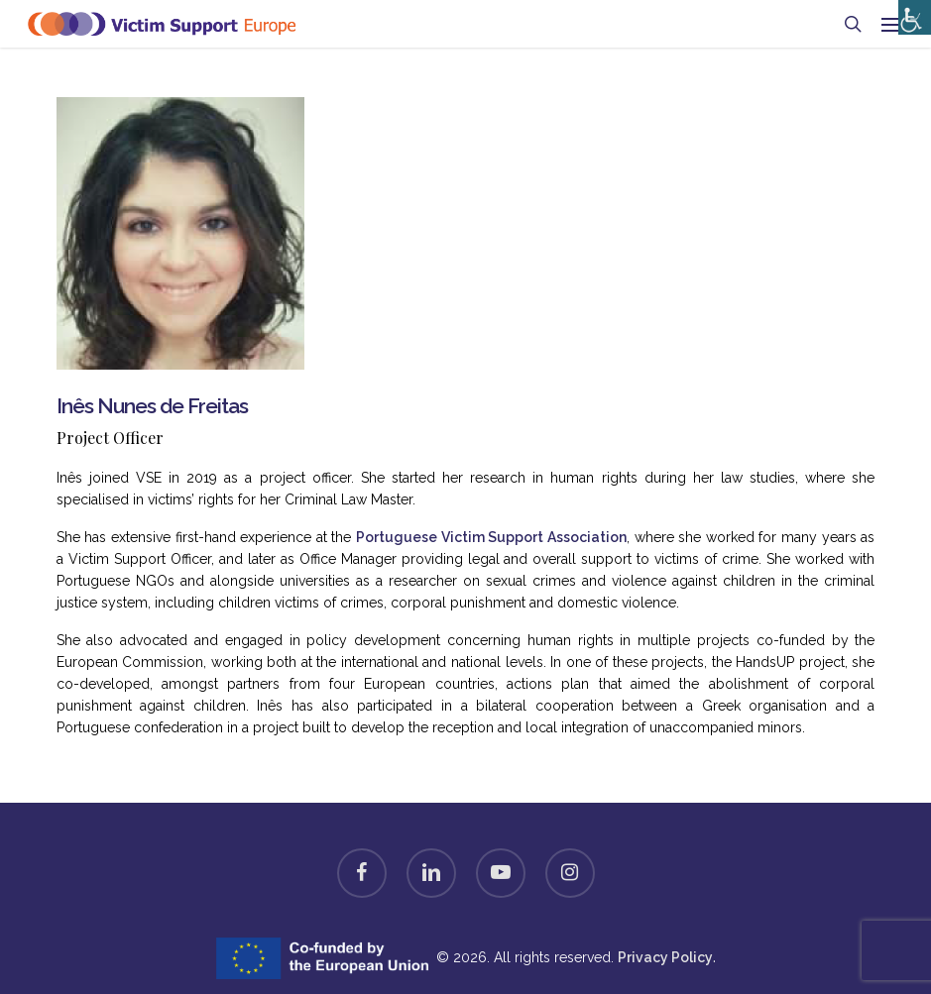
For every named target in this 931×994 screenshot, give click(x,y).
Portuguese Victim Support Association (491, 537)
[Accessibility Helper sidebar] (910, 12)
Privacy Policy (665, 957)
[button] (892, 24)
